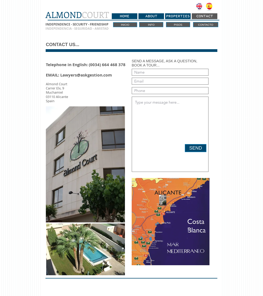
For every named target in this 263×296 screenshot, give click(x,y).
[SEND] (195, 148)
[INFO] (151, 24)
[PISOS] (178, 24)
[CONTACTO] (205, 24)
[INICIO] (125, 24)
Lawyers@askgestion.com (86, 75)
